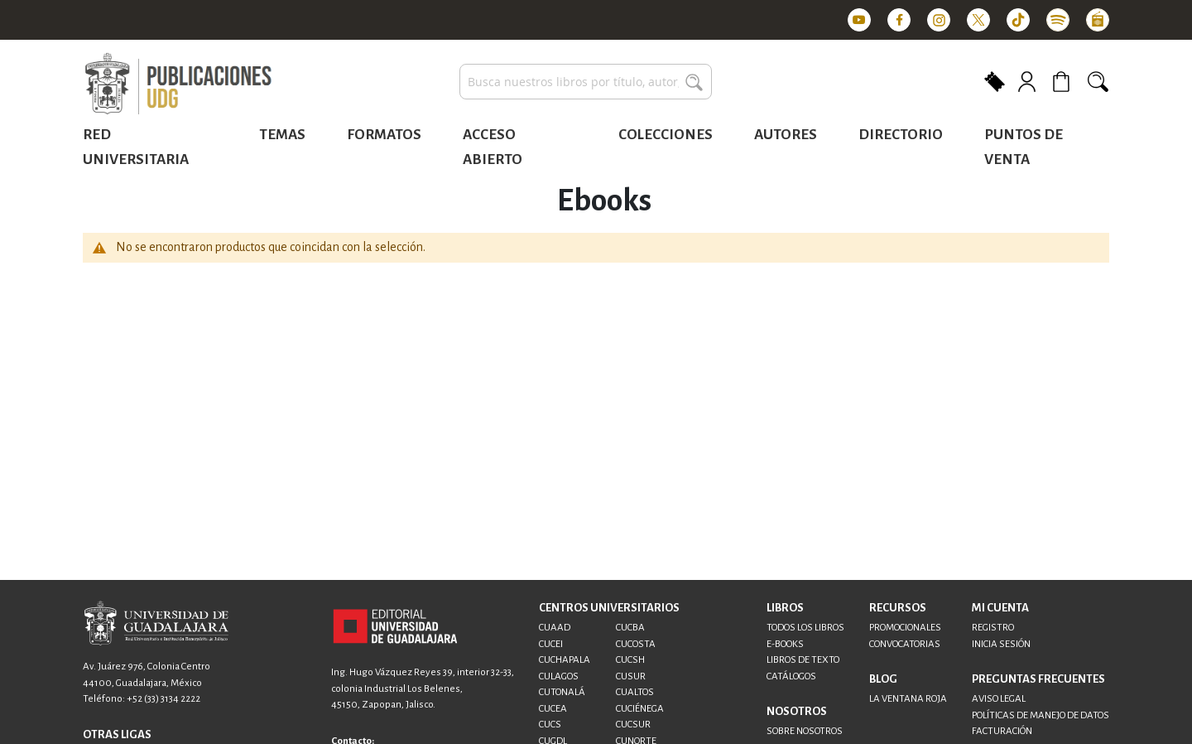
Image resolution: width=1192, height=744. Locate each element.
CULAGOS (559, 676)
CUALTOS (635, 692)
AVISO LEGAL (999, 698)
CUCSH (630, 660)
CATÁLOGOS (791, 676)
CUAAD (554, 627)
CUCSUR (633, 724)
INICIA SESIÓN (1001, 644)
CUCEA (553, 708)
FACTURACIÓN (1002, 731)
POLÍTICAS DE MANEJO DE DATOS (1040, 715)
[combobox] (585, 81)
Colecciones (665, 135)
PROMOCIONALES (905, 627)
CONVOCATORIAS (904, 644)
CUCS (550, 724)
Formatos (384, 135)
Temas (282, 135)
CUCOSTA (636, 644)
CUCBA (630, 627)
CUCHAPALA (564, 660)
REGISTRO (993, 627)
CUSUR (631, 676)
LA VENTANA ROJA (908, 698)
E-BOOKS (785, 644)
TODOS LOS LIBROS (805, 627)
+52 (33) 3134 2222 (163, 698)
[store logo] (178, 84)
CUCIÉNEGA (640, 708)
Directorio (900, 135)
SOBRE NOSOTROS (805, 731)
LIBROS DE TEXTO (803, 660)
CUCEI (551, 644)
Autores (785, 135)
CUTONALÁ (562, 692)
